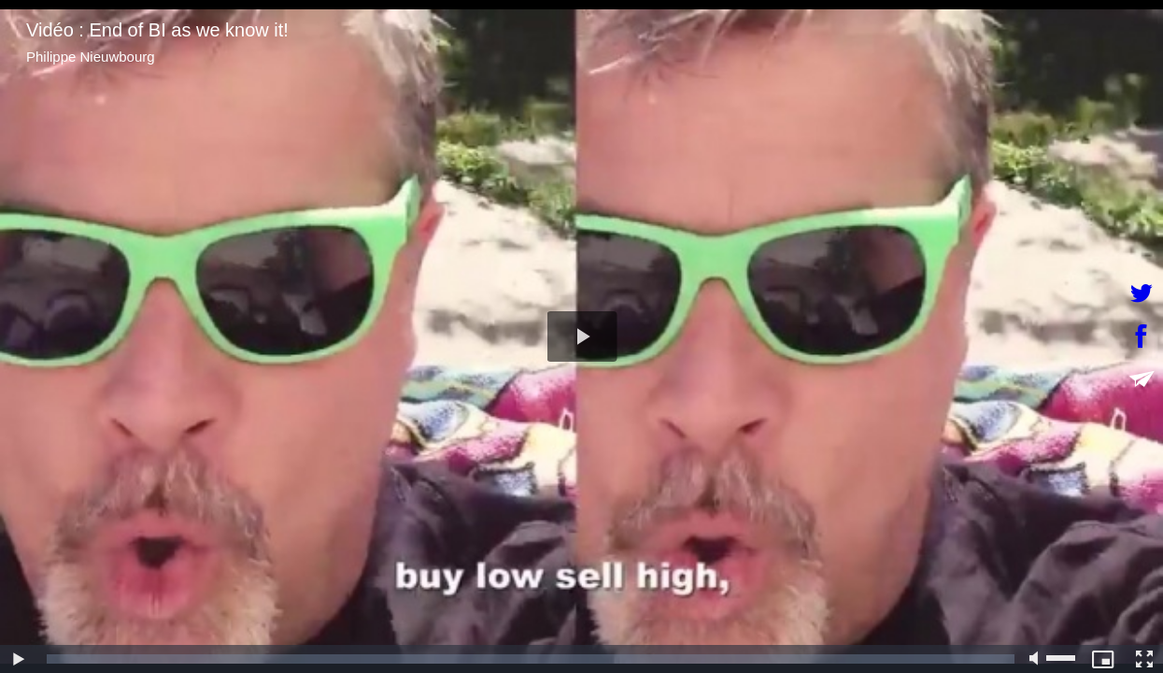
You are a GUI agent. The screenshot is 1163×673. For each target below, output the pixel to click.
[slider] (530, 659)
